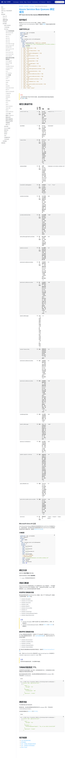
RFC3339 (51, 624)
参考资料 (21, 6)
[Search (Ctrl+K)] (59, 2)
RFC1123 (45, 624)
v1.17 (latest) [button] (42, 2)
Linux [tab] (21, 678)
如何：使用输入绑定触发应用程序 (28, 744)
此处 (24, 98)
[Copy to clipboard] (54, 32)
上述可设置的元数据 (39, 635)
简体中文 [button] (49, 2)
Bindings (32, 6)
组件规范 (26, 6)
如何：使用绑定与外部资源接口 (28, 745)
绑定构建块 (23, 742)
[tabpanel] (41, 689)
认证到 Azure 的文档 (38, 529)
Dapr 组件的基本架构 (26, 740)
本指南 (43, 24)
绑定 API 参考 (24, 747)
